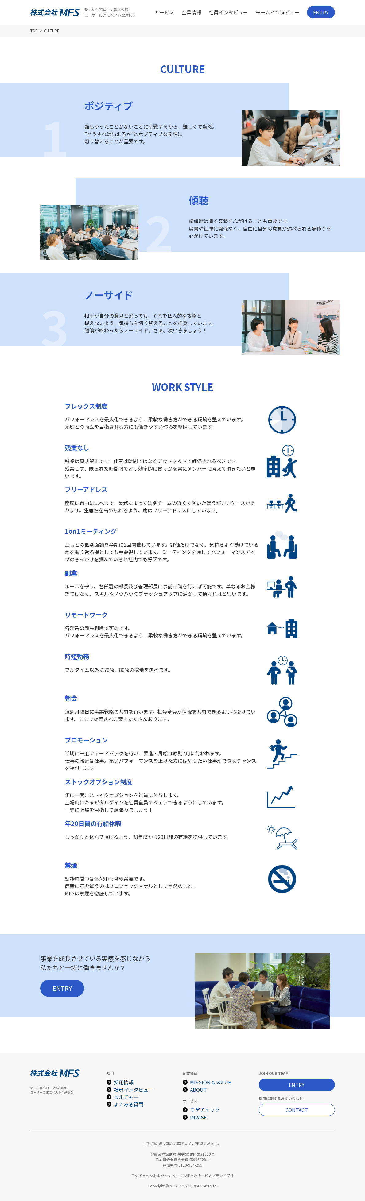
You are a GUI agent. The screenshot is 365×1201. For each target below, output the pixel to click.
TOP (34, 30)
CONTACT (296, 1110)
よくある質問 (128, 1104)
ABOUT (198, 1089)
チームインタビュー (277, 12)
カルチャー (126, 1097)
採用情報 (124, 1082)
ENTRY (321, 12)
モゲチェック (204, 1110)
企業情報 (191, 12)
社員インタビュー (228, 12)
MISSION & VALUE (210, 1082)
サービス (164, 12)
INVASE (198, 1117)
